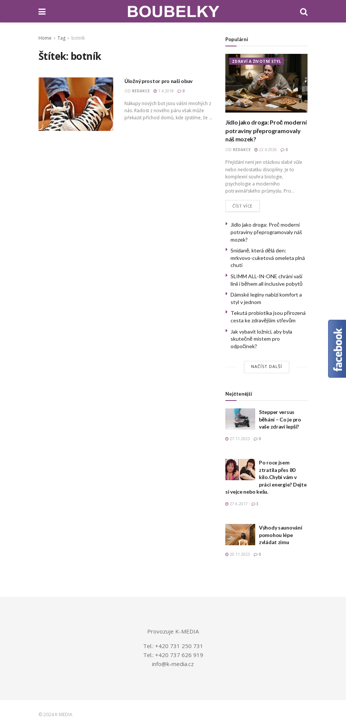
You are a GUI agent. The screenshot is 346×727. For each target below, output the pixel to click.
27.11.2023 (237, 439)
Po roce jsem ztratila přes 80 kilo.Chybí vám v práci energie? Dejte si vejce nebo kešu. (265, 477)
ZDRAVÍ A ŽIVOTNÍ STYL (256, 61)
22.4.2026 (265, 149)
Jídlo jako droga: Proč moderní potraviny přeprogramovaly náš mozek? (265, 130)
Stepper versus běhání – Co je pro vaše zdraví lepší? (280, 419)
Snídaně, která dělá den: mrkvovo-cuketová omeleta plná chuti (268, 258)
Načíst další (266, 366)
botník (78, 38)
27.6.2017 (236, 504)
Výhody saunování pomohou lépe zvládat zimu (280, 535)
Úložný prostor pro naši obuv (158, 81)
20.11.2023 (237, 554)
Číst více (242, 206)
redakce (141, 90)
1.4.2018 (164, 90)
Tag (61, 38)
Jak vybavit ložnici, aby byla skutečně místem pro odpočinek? (261, 338)
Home (45, 38)
